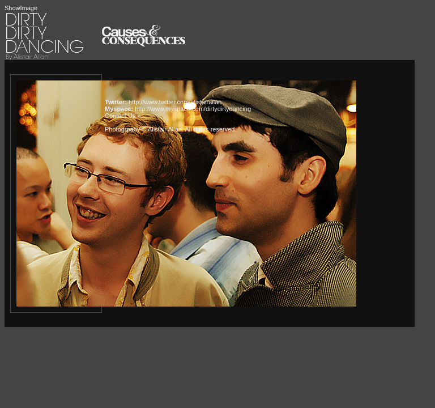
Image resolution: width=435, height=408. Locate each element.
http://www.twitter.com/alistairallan (175, 102)
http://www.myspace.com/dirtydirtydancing (193, 108)
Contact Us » (123, 115)
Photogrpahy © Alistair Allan (143, 129)
